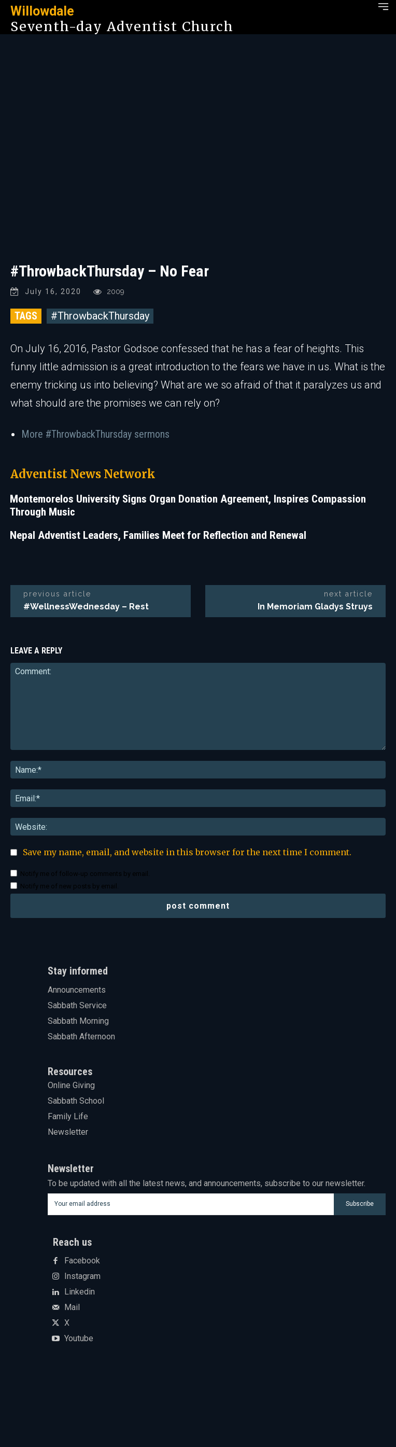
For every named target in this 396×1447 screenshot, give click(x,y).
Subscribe (360, 1203)
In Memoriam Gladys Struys (315, 606)
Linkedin (79, 1292)
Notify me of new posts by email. (69, 886)
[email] (191, 1204)
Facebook (82, 1261)
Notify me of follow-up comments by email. (85, 874)
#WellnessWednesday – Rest (86, 606)
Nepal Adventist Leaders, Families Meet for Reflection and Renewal (158, 535)
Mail (72, 1307)
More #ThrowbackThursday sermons (95, 434)
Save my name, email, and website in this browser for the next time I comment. (187, 852)
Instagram (82, 1276)
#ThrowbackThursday (100, 316)
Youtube (78, 1338)
